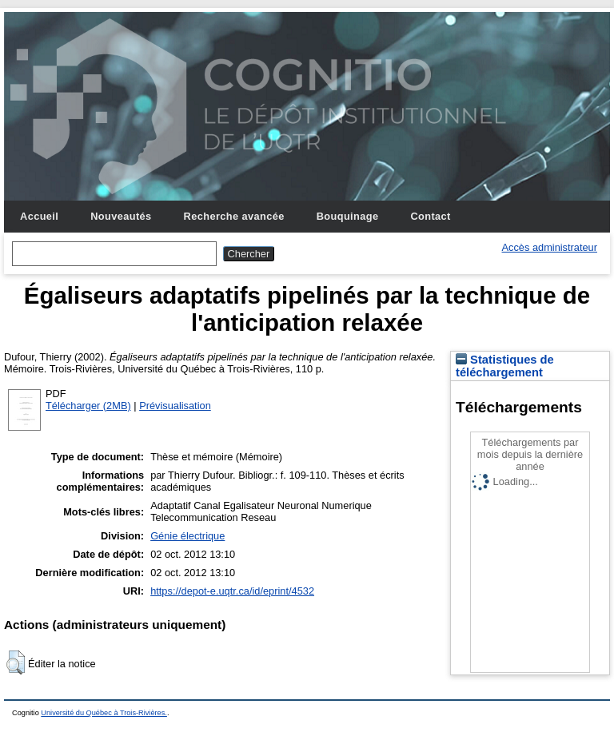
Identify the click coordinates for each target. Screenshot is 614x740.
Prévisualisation (175, 406)
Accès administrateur (549, 247)
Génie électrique (187, 536)
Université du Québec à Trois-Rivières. (104, 713)
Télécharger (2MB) (88, 406)
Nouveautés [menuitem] (120, 216)
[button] (15, 662)
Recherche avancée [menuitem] (234, 216)
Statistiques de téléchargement (505, 366)
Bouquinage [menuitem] (348, 216)
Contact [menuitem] (430, 216)
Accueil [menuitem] (39, 216)
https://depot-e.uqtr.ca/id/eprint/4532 (232, 591)
